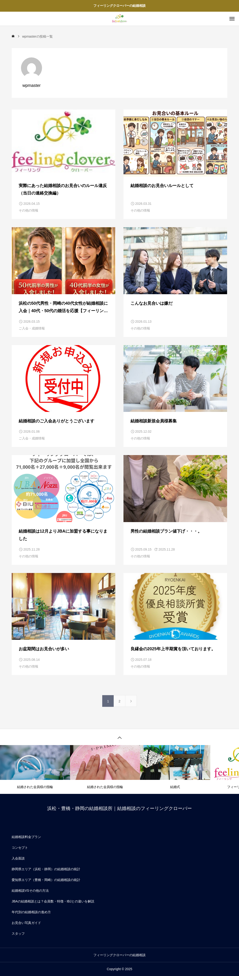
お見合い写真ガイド (26, 923)
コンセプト (20, 847)
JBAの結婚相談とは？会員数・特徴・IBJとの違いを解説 (53, 901)
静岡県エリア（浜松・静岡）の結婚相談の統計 (46, 869)
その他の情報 (28, 210)
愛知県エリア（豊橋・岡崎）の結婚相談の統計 (46, 880)
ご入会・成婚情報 (32, 328)
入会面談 (18, 858)
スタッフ (18, 933)
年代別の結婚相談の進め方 (31, 912)
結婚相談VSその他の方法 (30, 890)
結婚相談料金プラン (26, 837)
